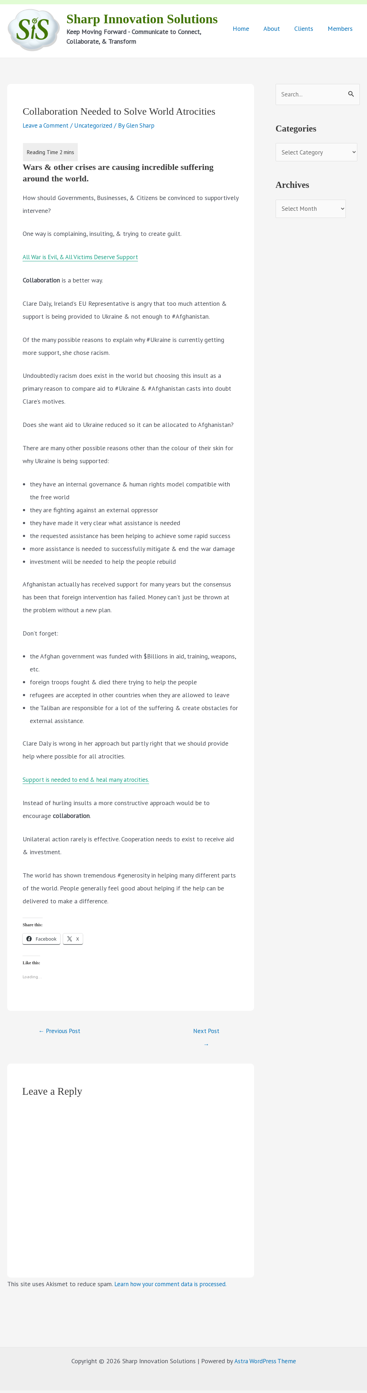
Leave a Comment (47, 127)
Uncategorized (97, 127)
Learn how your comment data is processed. (174, 1287)
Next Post (206, 1034)
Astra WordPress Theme (265, 1363)
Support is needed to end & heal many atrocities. (90, 781)
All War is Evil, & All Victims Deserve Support (85, 258)
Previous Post (62, 1032)
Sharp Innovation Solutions (143, 20)
